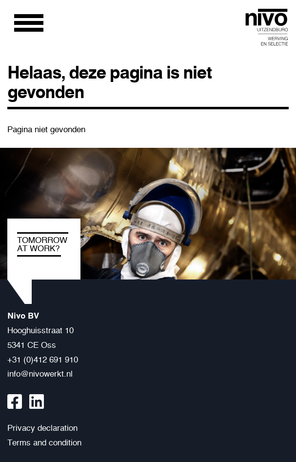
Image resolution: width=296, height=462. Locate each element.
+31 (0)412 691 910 (42, 360)
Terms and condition (44, 443)
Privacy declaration (42, 428)
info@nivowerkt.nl (40, 374)
